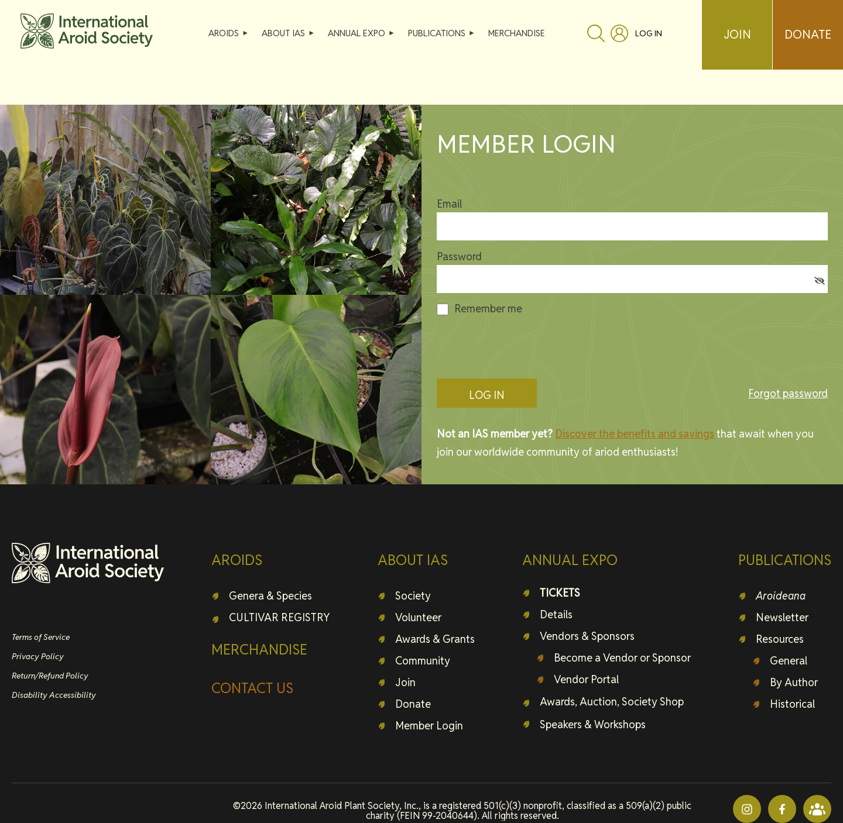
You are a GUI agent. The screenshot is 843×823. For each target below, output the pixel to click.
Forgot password (788, 393)
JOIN (737, 34)
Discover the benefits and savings (634, 433)
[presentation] (526, 347)
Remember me (488, 308)
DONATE (807, 34)
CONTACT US (252, 688)
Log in (649, 33)
